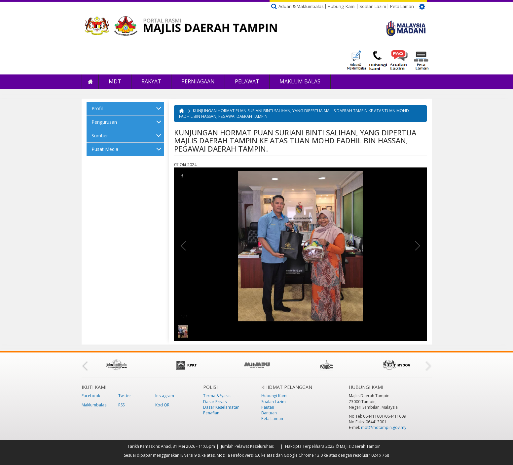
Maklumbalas (94, 405)
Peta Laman (402, 6)
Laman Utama (90, 81)
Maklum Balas (299, 81)
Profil (97, 108)
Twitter (124, 395)
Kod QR (162, 405)
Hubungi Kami (341, 6)
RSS (121, 405)
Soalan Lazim (372, 6)
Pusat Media (105, 149)
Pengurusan (104, 122)
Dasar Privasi (215, 401)
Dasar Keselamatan (221, 407)
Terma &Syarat (217, 395)
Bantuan (269, 413)
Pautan (267, 407)
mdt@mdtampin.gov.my (383, 427)
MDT (115, 81)
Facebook (91, 395)
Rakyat (151, 81)
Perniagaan (198, 81)
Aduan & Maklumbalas (301, 6)
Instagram (164, 395)
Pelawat (247, 81)
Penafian (211, 413)
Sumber (100, 135)
